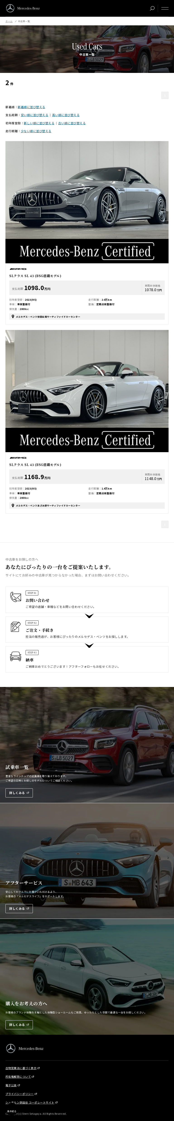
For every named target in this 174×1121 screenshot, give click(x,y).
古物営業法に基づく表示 (20, 1068)
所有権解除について (18, 1076)
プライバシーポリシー (19, 1094)
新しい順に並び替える (39, 123)
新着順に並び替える (31, 107)
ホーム (9, 21)
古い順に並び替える (72, 123)
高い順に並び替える (66, 115)
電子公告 (11, 1085)
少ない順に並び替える (36, 131)
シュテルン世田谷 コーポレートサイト (29, 1102)
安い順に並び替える (34, 115)
